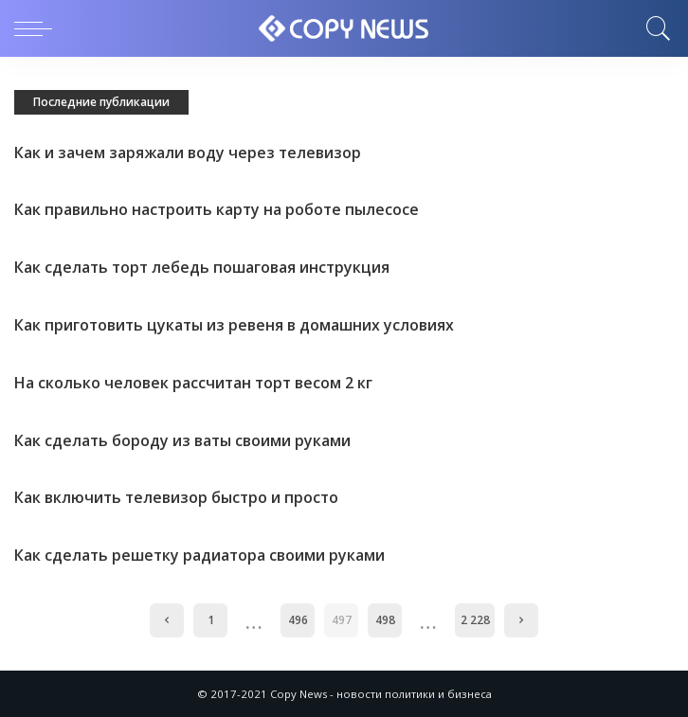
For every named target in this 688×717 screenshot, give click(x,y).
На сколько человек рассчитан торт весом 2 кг (194, 382)
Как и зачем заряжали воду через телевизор (188, 152)
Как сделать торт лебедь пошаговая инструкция (203, 267)
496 (298, 620)
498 (385, 620)
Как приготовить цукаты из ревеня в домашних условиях (235, 324)
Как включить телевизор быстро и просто (178, 497)
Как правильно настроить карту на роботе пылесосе (218, 209)
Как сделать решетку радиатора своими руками (201, 555)
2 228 (475, 620)
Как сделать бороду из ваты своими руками (183, 440)
